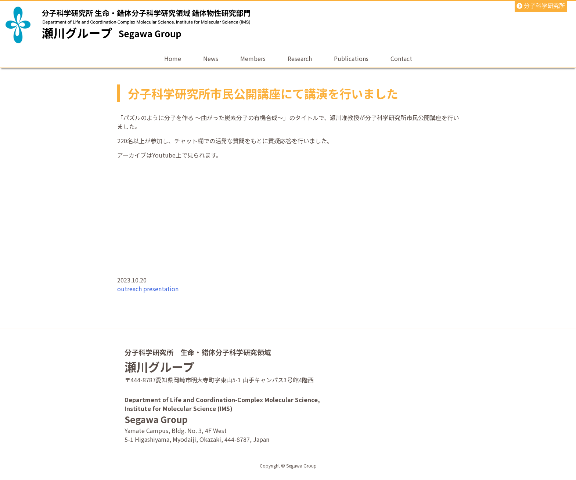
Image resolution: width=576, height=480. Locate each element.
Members (253, 58)
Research (300, 58)
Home (172, 58)
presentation (161, 288)
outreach (129, 288)
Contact (401, 58)
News (210, 58)
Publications (351, 58)
